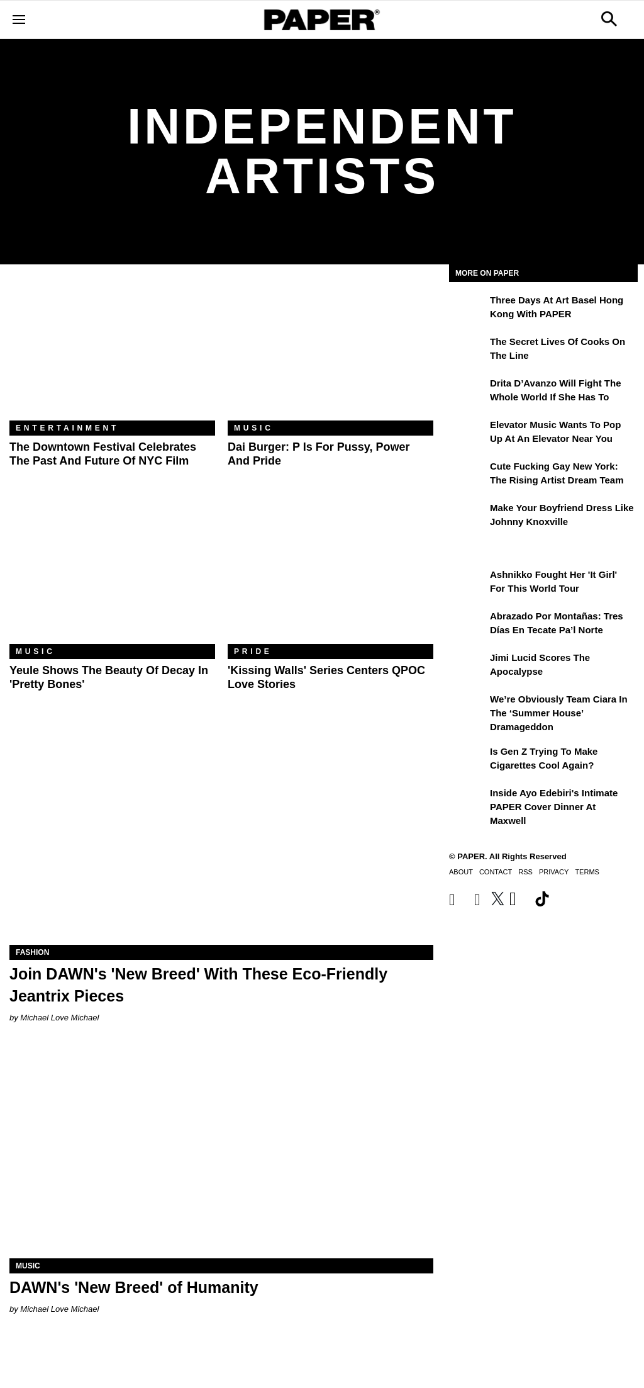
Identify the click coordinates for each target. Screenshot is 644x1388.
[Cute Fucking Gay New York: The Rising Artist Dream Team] (468, 475)
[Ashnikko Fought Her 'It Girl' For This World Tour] (468, 583)
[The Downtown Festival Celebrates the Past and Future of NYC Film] (112, 351)
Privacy (554, 872)
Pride (253, 651)
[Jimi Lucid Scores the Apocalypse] (468, 666)
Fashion (32, 952)
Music (254, 428)
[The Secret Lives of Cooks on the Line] (468, 350)
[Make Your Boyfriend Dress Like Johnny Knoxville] (468, 517)
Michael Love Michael (59, 1017)
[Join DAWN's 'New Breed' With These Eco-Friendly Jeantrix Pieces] (221, 839)
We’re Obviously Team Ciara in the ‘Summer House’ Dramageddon (559, 713)
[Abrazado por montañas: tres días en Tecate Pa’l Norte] (468, 625)
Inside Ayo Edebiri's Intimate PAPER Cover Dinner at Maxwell (554, 807)
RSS (525, 872)
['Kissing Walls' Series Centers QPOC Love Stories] (330, 575)
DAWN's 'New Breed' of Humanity (133, 1287)
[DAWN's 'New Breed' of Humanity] (221, 1152)
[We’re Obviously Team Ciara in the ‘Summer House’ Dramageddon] (468, 708)
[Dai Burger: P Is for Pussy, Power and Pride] (330, 351)
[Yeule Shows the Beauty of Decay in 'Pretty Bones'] (112, 575)
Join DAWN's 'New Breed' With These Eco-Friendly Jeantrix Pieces (198, 985)
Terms (587, 872)
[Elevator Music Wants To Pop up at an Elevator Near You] (468, 433)
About (461, 872)
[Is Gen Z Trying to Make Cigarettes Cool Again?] (468, 760)
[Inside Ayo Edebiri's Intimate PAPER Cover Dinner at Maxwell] (468, 802)
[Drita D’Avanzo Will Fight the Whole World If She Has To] (468, 392)
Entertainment (67, 428)
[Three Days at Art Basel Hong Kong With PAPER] (468, 309)
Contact (495, 872)
